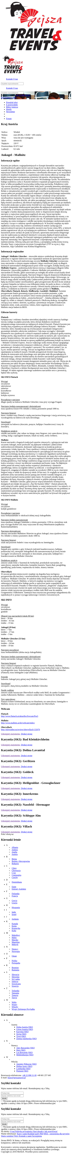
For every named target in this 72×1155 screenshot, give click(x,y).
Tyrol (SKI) (21, 1036)
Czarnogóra (16, 875)
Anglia (14, 852)
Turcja (14, 998)
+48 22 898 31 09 (22, 95)
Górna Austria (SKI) (24, 1029)
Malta (14, 937)
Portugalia (16, 963)
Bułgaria (15, 863)
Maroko (15, 940)
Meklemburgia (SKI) (24, 1055)
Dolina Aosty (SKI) (24, 1066)
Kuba (14, 931)
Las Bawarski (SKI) (24, 1052)
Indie (14, 912)
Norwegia (16, 951)
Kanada (15, 924)
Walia (14, 1002)
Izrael (14, 914)
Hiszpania (16, 907)
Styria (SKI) (21, 1034)
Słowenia (15, 977)
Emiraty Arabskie (19, 889)
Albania (15, 847)
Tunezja (15, 995)
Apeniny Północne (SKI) (26, 1064)
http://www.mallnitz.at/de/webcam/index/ (18, 723)
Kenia (14, 926)
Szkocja (15, 981)
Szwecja (15, 986)
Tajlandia (15, 991)
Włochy (15, 1007)
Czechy (15, 877)
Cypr (14, 873)
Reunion (15, 968)
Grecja (14, 900)
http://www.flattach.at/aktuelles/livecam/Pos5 (19, 716)
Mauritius (16, 942)
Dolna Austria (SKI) (24, 1027)
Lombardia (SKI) (23, 1069)
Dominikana (17, 882)
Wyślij (4, 1098)
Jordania (15, 919)
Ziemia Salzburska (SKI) (26, 1039)
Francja (15, 896)
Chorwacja (16, 870)
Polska (14, 961)
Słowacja (15, 974)
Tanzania (15, 993)
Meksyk (15, 944)
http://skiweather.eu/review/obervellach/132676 (20, 729)
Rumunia (15, 970)
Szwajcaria (16, 984)
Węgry (14, 1004)
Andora (15, 850)
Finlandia (15, 894)
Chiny (14, 868)
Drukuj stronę (26, 734)
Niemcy (15, 949)
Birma (14, 859)
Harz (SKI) (20, 1050)
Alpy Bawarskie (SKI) (25, 1048)
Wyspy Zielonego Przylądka (23, 1009)
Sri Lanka (16, 979)
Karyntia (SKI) (22, 1032)
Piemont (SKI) (22, 1071)
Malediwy (16, 935)
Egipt (14, 887)
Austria (15, 854)
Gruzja (14, 903)
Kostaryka (16, 928)
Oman (14, 956)
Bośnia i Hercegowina (21, 861)
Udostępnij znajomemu (10, 734)
